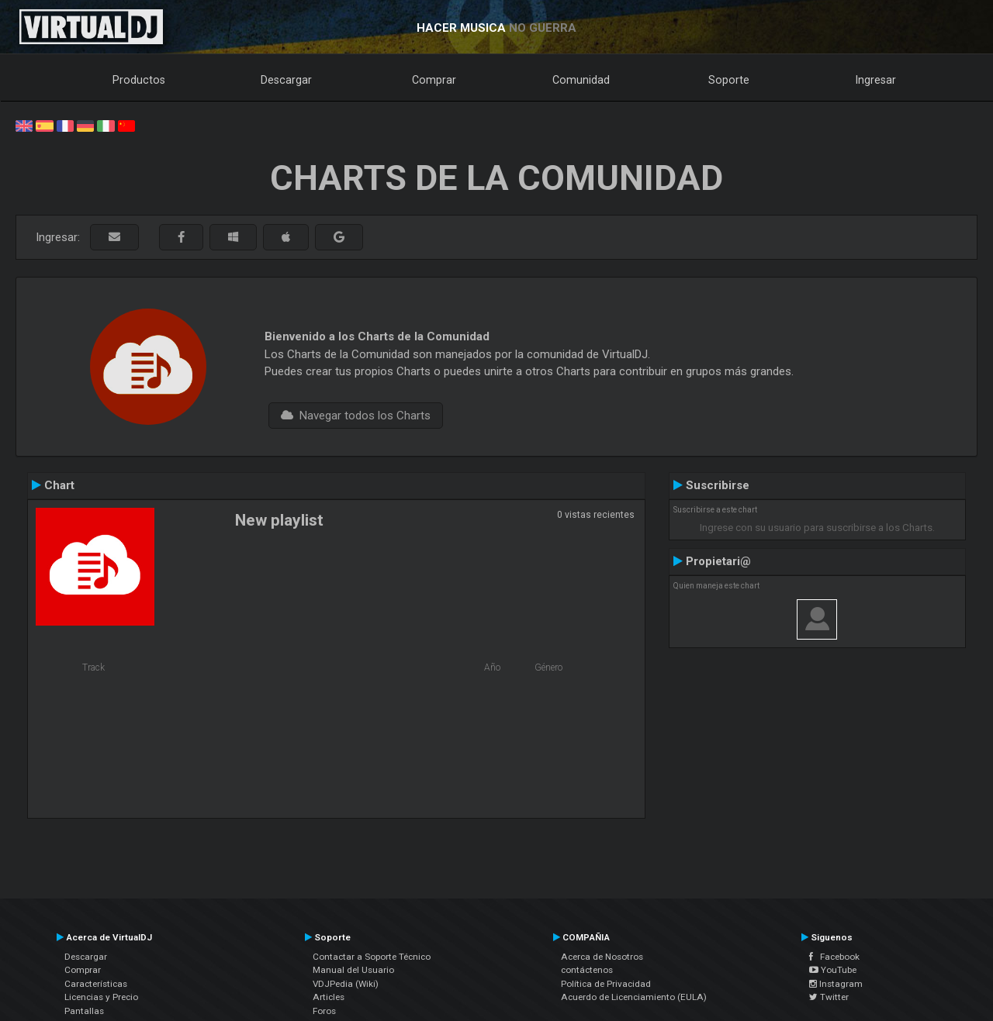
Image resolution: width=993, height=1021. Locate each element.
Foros (324, 1010)
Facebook (834, 956)
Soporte (728, 80)
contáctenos (587, 969)
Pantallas (84, 1010)
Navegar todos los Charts (356, 416)
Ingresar (876, 80)
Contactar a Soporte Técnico (372, 956)
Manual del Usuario (353, 969)
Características (95, 983)
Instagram (836, 983)
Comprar (434, 80)
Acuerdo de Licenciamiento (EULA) (634, 997)
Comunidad (581, 80)
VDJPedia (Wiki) (346, 983)
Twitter (829, 997)
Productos (138, 80)
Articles (328, 997)
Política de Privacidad (606, 983)
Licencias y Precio (101, 997)
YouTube (832, 969)
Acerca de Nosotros (602, 956)
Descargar (286, 80)
